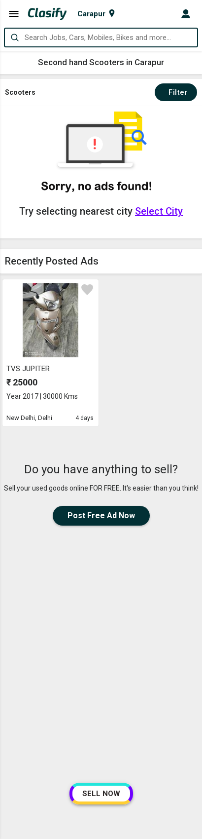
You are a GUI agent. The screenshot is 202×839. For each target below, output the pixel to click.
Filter (176, 92)
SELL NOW (101, 793)
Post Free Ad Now (101, 515)
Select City (159, 211)
